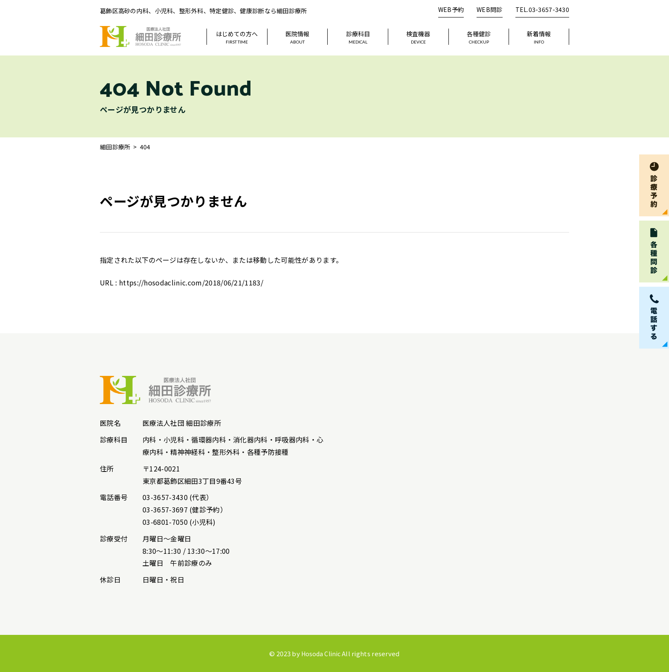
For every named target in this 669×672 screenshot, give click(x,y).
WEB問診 (489, 9)
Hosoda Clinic (321, 653)
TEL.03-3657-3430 (542, 9)
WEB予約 (451, 9)
